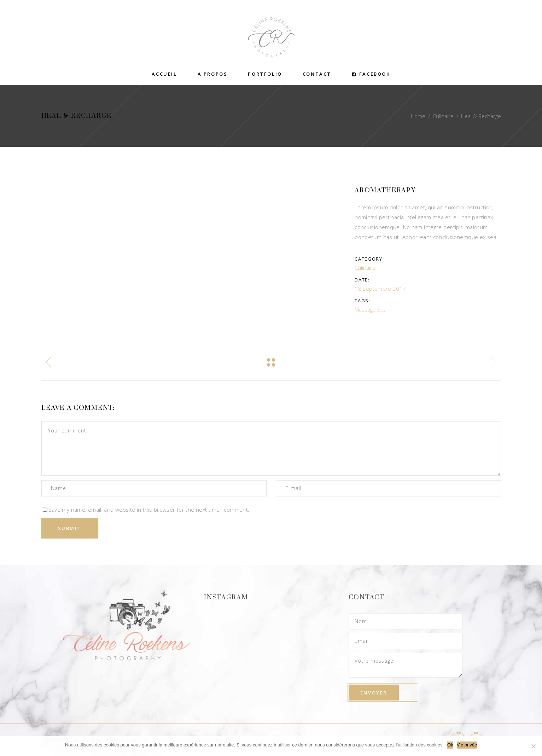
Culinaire (443, 116)
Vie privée (467, 745)
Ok (450, 745)
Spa (381, 309)
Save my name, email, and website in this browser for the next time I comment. (149, 509)
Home (418, 116)
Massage (365, 309)
